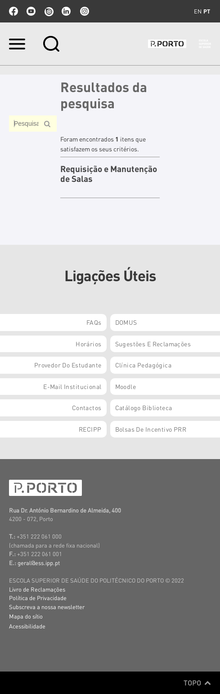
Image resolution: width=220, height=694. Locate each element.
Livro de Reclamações (37, 589)
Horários (88, 344)
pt (206, 11)
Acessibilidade (27, 626)
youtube (31, 11)
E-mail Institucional (72, 386)
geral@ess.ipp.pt (39, 562)
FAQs (94, 322)
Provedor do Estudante (68, 365)
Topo (197, 682)
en (198, 11)
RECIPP (90, 429)
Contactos (87, 407)
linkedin (66, 11)
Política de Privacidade (38, 597)
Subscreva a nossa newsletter (47, 606)
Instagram (83, 11)
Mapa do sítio (26, 616)
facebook (13, 11)
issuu (48, 11)
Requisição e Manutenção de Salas (108, 174)
